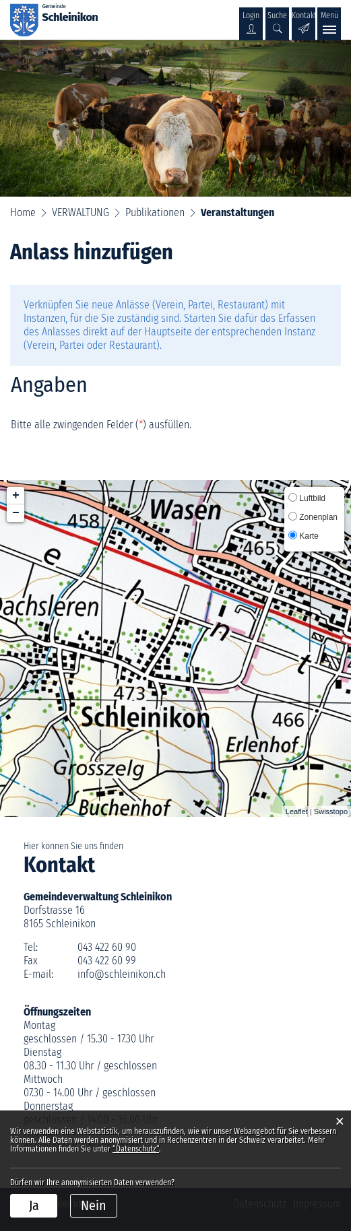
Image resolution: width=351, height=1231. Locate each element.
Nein (93, 1205)
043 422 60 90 (106, 947)
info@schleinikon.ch (121, 974)
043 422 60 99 (106, 960)
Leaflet (297, 811)
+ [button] (16, 496)
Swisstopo (331, 811)
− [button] (16, 513)
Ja (34, 1205)
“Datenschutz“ (136, 1149)
